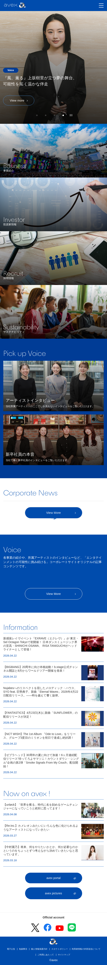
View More (53, 593)
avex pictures (53, 893)
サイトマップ (64, 955)
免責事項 (23, 949)
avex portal (53, 878)
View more (17, 100)
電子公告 (11, 949)
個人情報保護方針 (39, 949)
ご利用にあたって (46, 955)
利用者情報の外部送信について (86, 949)
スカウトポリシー (59, 949)
